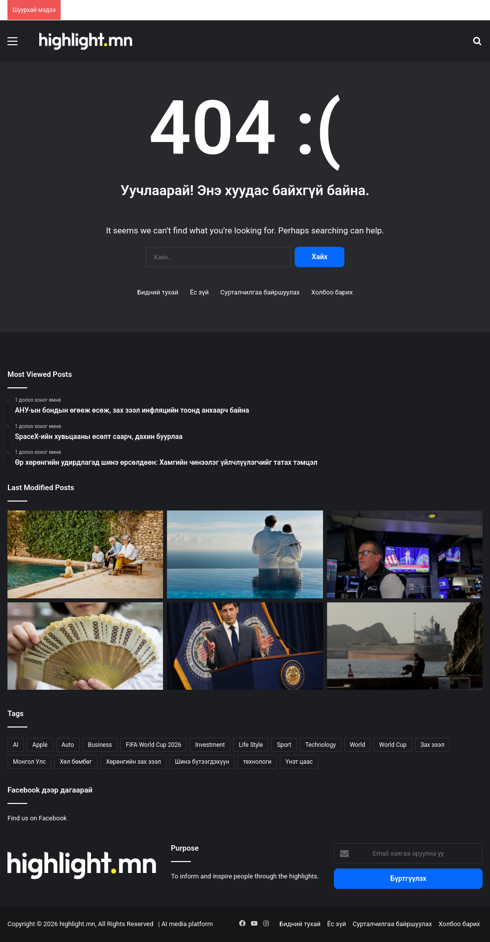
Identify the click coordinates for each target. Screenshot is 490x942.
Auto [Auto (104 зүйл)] (68, 744)
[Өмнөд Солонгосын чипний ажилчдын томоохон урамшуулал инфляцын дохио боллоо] (85, 646)
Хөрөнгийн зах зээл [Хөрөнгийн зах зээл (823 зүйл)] (133, 761)
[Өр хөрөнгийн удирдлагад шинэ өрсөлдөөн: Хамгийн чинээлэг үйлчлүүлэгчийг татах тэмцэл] (85, 554)
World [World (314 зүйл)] (357, 744)
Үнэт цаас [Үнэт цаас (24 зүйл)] (299, 761)
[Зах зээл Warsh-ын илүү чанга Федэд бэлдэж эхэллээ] (245, 646)
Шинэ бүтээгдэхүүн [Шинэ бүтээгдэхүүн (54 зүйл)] (202, 761)
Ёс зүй (199, 292)
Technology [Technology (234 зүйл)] (320, 744)
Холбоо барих (332, 292)
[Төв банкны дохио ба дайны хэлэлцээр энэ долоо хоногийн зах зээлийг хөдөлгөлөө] (405, 554)
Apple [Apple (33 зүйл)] (40, 744)
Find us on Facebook (37, 818)
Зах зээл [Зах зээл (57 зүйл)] (432, 744)
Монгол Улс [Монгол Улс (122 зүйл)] (29, 761)
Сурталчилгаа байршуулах (260, 292)
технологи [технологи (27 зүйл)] (257, 761)
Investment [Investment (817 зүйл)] (210, 744)
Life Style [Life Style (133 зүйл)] (251, 744)
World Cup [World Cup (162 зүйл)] (393, 744)
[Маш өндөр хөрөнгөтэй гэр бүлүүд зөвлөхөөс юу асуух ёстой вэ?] (245, 554)
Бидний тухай (157, 292)
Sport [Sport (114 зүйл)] (284, 744)
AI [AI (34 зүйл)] (15, 744)
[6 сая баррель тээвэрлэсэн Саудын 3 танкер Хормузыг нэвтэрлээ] (405, 646)
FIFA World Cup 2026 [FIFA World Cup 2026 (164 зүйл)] (153, 744)
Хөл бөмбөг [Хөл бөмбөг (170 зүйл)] (76, 761)
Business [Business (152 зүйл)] (100, 744)
